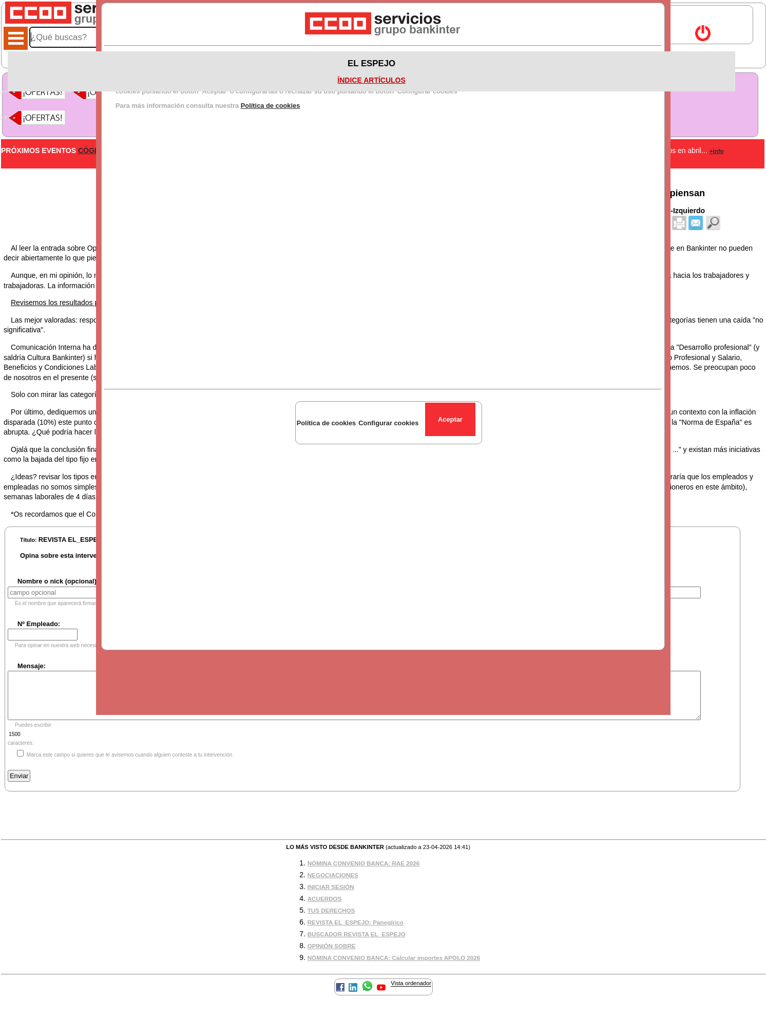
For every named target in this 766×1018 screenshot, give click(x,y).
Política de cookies (270, 105)
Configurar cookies (388, 423)
